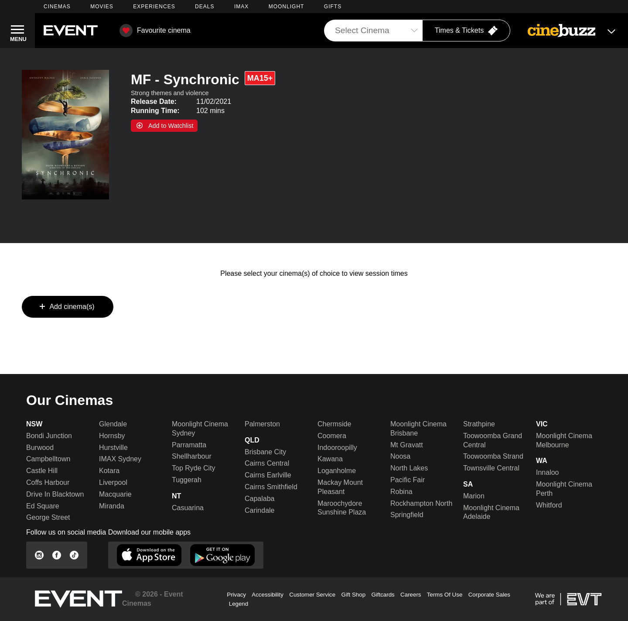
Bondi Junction (49, 435)
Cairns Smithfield (271, 487)
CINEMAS (57, 6)
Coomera (331, 435)
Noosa (400, 456)
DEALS (204, 6)
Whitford (549, 505)
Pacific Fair (407, 480)
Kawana (330, 459)
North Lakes (409, 468)
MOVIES (101, 6)
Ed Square (42, 506)
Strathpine (479, 424)
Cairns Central (267, 463)
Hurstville (113, 447)
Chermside (334, 424)
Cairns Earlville (268, 475)
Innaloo (547, 472)
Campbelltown (48, 459)
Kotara (109, 470)
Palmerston (262, 424)
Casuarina (188, 507)
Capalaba (260, 498)
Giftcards (382, 594)
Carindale (259, 510)
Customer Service (312, 594)
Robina (401, 491)
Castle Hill (42, 470)
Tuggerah (186, 480)
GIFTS (332, 6)
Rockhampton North (421, 503)
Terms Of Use (444, 594)
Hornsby (112, 435)
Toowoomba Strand (493, 456)
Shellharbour (192, 456)
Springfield (406, 514)
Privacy (236, 594)
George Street (48, 517)
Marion (474, 496)
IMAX (241, 6)
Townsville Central (491, 468)
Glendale (113, 424)
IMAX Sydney (120, 459)
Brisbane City (265, 452)
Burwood (40, 447)
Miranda (111, 506)
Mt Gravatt (406, 445)
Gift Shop (353, 594)
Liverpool (113, 482)
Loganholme (336, 470)
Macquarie (115, 494)
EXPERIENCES (154, 6)
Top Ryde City (193, 468)
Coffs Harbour (47, 482)
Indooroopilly (337, 447)
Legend (238, 603)
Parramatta (189, 445)
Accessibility (267, 594)
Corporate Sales (489, 594)
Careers (410, 594)
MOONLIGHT (286, 6)
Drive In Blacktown (55, 494)
